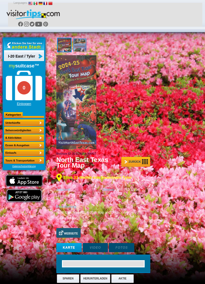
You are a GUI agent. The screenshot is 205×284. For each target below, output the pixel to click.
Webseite (68, 233)
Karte (69, 247)
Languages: (20, 2)
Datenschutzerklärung (24, 166)
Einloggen (24, 104)
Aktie (123, 278)
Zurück (136, 161)
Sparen (68, 278)
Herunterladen (95, 278)
